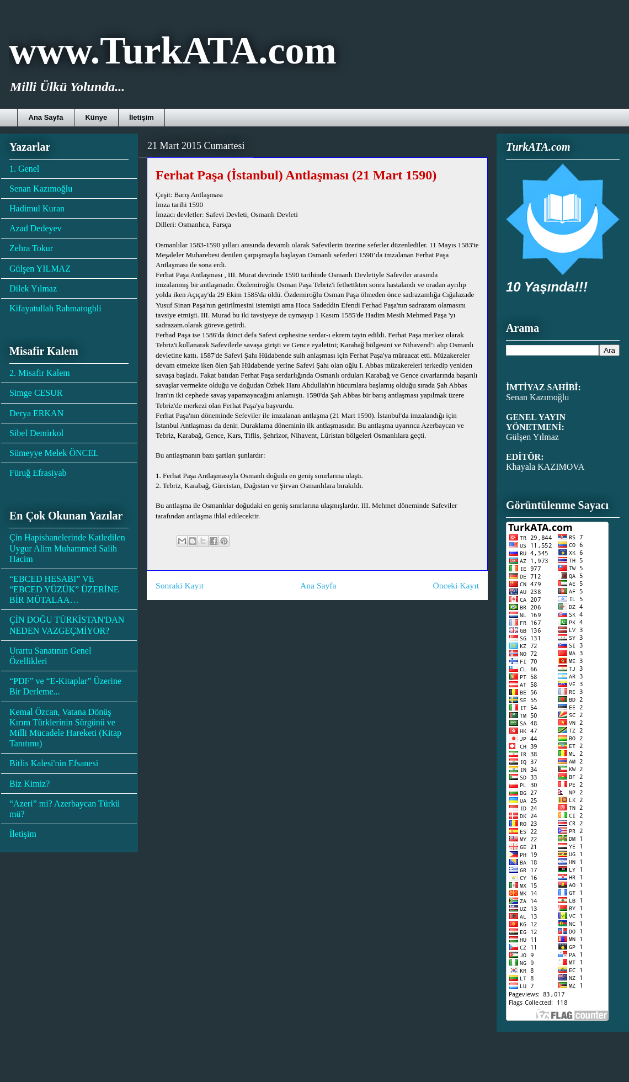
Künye (96, 117)
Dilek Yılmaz (33, 288)
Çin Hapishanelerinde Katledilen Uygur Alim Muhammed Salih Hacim (67, 548)
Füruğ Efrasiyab (38, 473)
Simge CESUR (35, 392)
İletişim (141, 117)
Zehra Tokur (31, 248)
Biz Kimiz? (29, 783)
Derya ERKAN (36, 413)
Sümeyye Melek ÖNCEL (54, 453)
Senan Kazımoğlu (40, 188)
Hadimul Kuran (37, 208)
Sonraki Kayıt (180, 585)
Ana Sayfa (46, 117)
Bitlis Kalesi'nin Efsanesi (53, 763)
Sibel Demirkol (36, 433)
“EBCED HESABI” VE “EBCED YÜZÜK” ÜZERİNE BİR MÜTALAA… (64, 589)
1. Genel (24, 168)
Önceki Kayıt (456, 585)
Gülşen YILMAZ (40, 268)
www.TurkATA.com (173, 50)
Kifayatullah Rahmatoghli (55, 308)
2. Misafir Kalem (39, 373)
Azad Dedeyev (35, 228)
